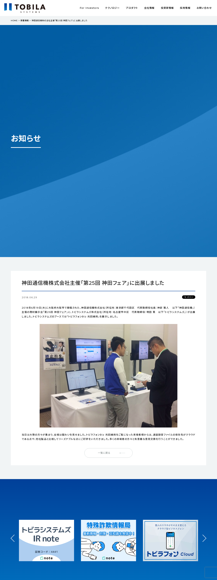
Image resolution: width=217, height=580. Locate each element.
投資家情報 (167, 7)
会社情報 (149, 7)
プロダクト (132, 7)
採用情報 (185, 7)
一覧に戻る (104, 452)
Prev (14, 541)
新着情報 (24, 20)
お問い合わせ (204, 7)
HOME (14, 20)
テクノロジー (112, 7)
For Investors (89, 7)
